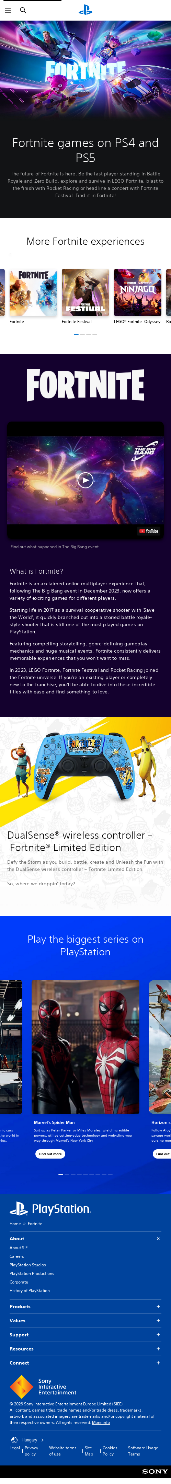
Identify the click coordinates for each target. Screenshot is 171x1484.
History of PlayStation (30, 1290)
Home (15, 1224)
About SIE (18, 1248)
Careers (17, 1256)
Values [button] (85, 1321)
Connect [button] (85, 1363)
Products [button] (85, 1306)
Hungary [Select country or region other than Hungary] (28, 1440)
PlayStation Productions (32, 1273)
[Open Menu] (7, 10)
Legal (15, 1448)
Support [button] (85, 1335)
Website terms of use (63, 1451)
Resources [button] (85, 1349)
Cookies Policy (110, 1451)
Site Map (89, 1451)
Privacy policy (31, 1451)
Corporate (19, 1282)
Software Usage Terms (143, 1451)
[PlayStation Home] (85, 10)
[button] (76, 334)
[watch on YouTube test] (148, 531)
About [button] (85, 1238)
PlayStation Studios (28, 1265)
